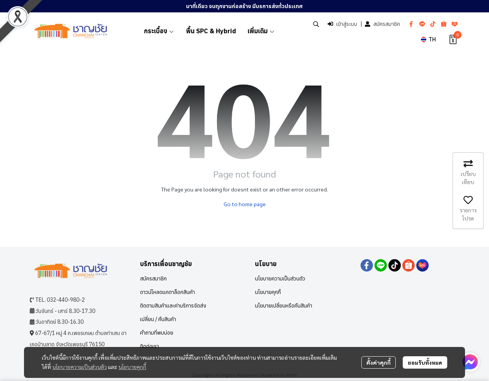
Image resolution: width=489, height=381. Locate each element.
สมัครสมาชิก (382, 24)
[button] (316, 24)
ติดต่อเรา (149, 346)
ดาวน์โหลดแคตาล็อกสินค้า (167, 292)
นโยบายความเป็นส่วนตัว (79, 366)
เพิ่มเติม (261, 31)
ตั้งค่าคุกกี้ (378, 362)
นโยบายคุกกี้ (132, 366)
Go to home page (245, 203)
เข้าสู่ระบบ (342, 24)
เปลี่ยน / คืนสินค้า (158, 319)
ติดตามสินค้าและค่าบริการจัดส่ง (173, 305)
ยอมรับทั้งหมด (425, 362)
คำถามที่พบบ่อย (156, 332)
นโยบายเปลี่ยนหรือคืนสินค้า (283, 305)
